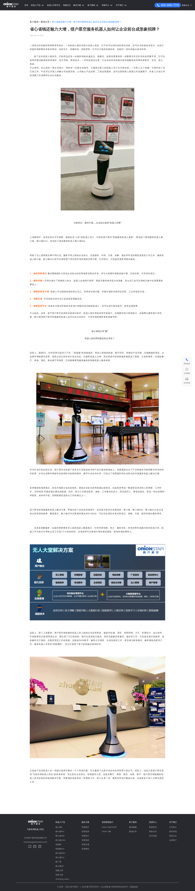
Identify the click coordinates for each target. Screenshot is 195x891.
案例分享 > (46, 21)
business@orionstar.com (35, 842)
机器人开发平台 (53, 5)
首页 (26, 5)
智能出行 (67, 5)
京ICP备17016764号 (90, 886)
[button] (37, 5)
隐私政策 (134, 886)
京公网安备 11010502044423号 (114, 886)
